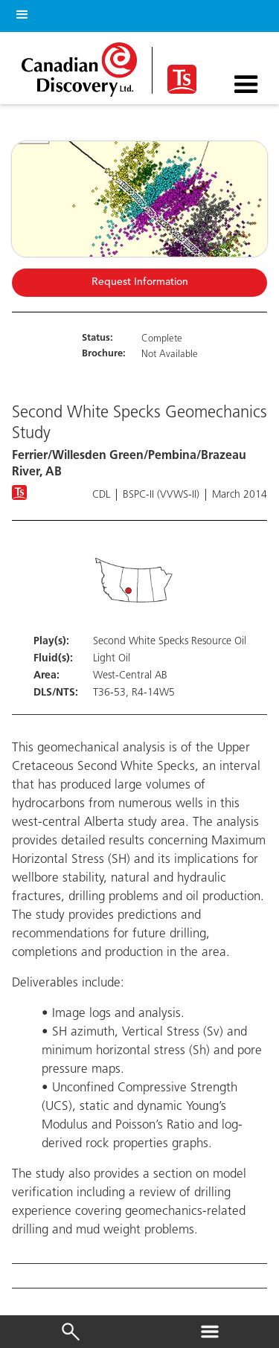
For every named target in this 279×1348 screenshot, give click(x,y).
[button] (19, 12)
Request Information (140, 282)
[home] (83, 66)
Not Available (169, 354)
